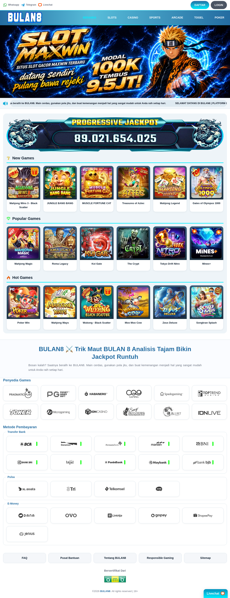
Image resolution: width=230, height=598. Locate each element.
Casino (130, 17)
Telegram (28, 5)
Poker (216, 17)
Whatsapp (11, 5)
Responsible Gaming (160, 557)
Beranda (87, 17)
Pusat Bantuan (69, 557)
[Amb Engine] (115, 580)
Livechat (45, 5)
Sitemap (205, 557)
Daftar (199, 5)
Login (219, 5)
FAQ (24, 557)
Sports (152, 17)
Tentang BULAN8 (115, 557)
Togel (196, 17)
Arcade (174, 17)
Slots (109, 17)
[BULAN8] (24, 17)
